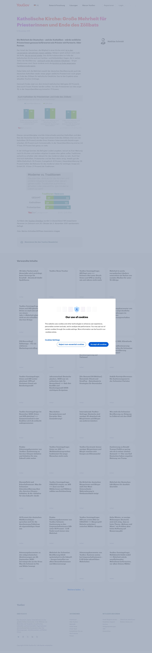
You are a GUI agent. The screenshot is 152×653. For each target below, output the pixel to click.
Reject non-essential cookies (71, 344)
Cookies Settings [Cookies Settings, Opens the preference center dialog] (52, 340)
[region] (77, 326)
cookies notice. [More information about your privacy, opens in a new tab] (51, 332)
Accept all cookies (99, 344)
